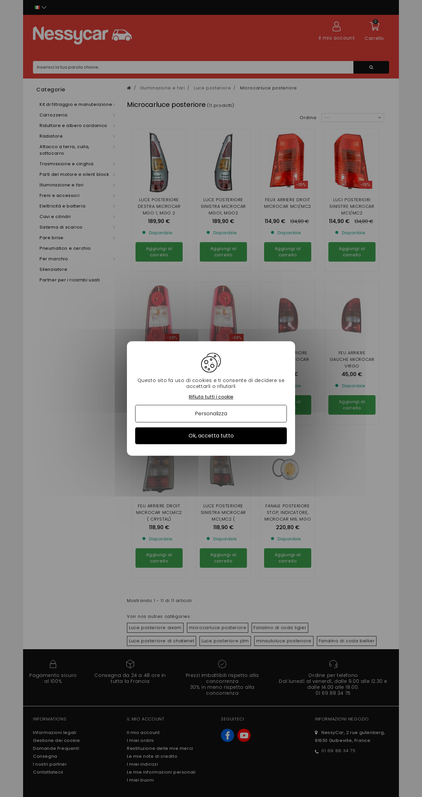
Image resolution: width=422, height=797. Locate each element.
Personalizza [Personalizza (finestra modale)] (211, 413)
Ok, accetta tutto (211, 435)
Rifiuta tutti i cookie (211, 397)
